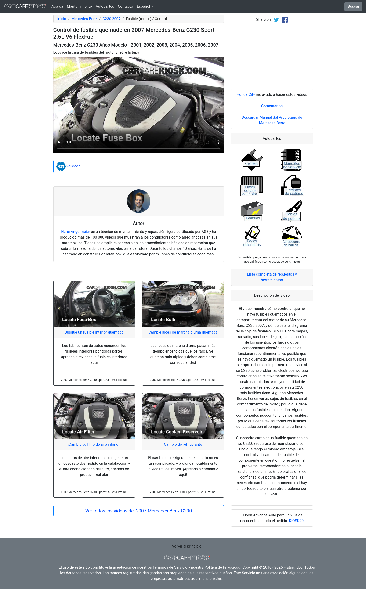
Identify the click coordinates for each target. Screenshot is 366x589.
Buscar (353, 6)
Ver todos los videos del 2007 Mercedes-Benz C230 (138, 511)
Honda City (246, 94)
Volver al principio (186, 546)
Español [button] (144, 6)
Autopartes (105, 6)
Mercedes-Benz (84, 19)
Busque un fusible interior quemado (94, 332)
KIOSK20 (296, 521)
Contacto (125, 6)
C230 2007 (111, 19)
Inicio (61, 19)
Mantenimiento (79, 6)
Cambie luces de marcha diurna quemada (183, 332)
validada (68, 166)
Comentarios (272, 106)
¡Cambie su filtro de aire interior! (94, 444)
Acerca (57, 6)
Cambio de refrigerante (183, 444)
